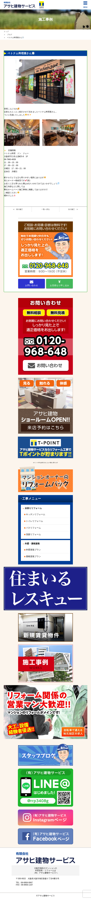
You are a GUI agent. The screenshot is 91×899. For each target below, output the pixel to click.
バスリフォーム (33, 528)
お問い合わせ (31, 283)
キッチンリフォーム (35, 514)
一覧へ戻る (45, 209)
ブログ (9, 34)
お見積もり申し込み (59, 283)
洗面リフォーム (33, 534)
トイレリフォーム (34, 521)
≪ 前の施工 (18, 209)
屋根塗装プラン (33, 556)
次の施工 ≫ (73, 209)
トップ (6, 31)
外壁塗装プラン (33, 550)
